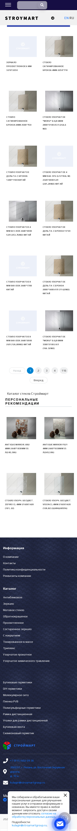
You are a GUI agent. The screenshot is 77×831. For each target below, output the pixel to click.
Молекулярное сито (16, 695)
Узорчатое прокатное (17, 654)
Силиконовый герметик (18, 733)
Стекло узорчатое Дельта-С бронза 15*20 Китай (56, 231)
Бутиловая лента (14, 726)
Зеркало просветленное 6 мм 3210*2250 (19, 66)
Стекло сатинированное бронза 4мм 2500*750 (18, 121)
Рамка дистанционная (17, 714)
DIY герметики (12, 688)
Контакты (9, 563)
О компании (10, 556)
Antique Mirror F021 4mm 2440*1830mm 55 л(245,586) (55, 448)
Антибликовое (12, 597)
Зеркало (8, 603)
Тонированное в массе (18, 641)
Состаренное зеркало (17, 629)
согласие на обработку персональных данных (34, 815)
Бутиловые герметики (17, 682)
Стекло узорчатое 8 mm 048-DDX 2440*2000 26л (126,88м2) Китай (19, 341)
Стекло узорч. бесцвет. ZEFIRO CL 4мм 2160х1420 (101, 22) (19, 504)
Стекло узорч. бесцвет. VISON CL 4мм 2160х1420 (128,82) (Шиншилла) (57, 504)
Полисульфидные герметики (22, 707)
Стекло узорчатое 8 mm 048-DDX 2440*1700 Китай (19, 286)
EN (66, 18)
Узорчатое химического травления (26, 660)
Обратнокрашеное (15, 616)
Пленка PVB (10, 701)
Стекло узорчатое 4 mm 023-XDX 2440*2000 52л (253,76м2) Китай (19, 231)
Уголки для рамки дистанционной (25, 720)
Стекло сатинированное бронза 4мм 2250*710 (55, 66)
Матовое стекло (13, 610)
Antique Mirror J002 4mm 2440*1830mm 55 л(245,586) (17, 448)
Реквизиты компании (17, 575)
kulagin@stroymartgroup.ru (27, 782)
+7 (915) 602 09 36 (22, 760)
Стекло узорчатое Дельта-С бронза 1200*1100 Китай (17, 176)
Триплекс (9, 648)
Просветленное (13, 622)
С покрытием (11, 635)
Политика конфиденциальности (24, 569)
